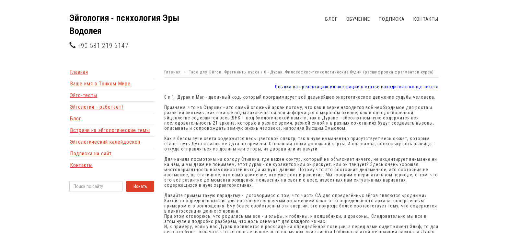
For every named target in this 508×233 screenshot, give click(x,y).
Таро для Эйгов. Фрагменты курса (224, 72)
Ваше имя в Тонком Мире (100, 84)
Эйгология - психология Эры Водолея (124, 24)
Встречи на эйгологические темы (110, 130)
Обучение (358, 19)
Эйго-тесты (83, 95)
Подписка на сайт (91, 153)
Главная (79, 72)
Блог (331, 19)
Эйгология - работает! (96, 107)
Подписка (392, 19)
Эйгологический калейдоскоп (105, 142)
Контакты (425, 19)
